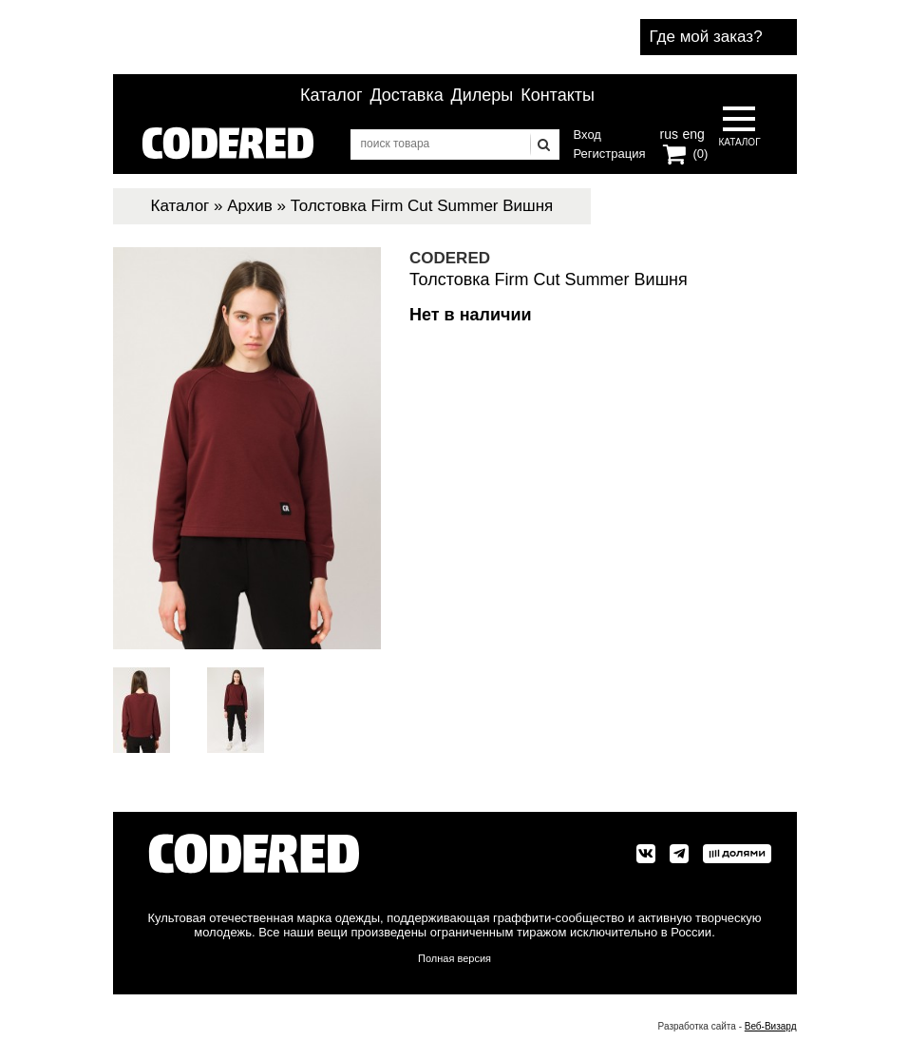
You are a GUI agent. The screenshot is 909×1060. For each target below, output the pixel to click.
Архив (250, 206)
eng (691, 132)
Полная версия (454, 958)
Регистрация (610, 153)
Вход (587, 134)
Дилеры (482, 95)
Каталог (331, 95)
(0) (701, 153)
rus (669, 132)
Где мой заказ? (706, 37)
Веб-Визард (771, 1026)
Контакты (558, 95)
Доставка (406, 95)
